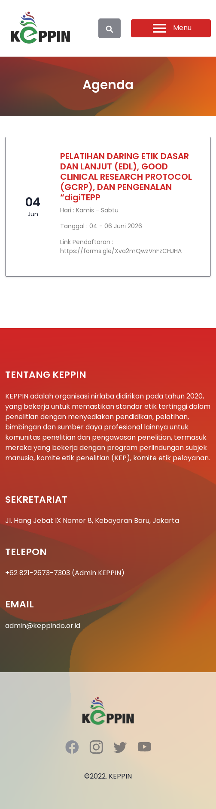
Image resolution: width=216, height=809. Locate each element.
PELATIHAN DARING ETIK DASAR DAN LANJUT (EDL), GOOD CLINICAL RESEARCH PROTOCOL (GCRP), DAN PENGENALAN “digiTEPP (126, 176)
